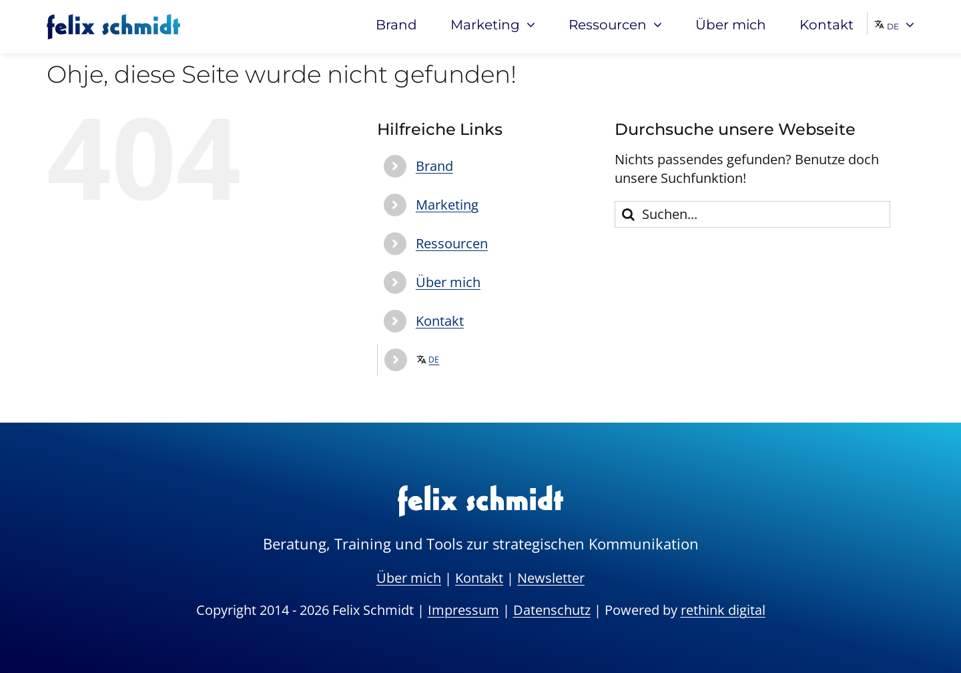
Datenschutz (552, 610)
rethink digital (723, 610)
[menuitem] (894, 23)
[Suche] (628, 214)
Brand (434, 166)
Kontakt (440, 321)
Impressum (463, 610)
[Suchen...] (752, 214)
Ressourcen (452, 243)
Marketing (447, 205)
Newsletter (551, 578)
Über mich (448, 282)
